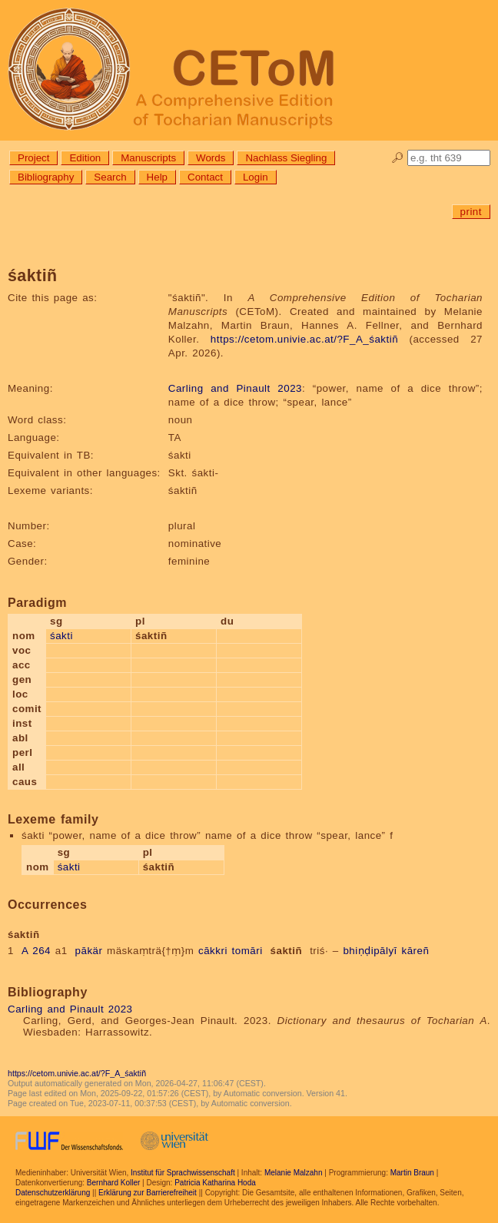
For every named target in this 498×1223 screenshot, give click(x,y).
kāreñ (416, 950)
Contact (205, 177)
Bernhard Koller (113, 1182)
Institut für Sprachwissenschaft (183, 1172)
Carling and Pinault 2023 (235, 388)
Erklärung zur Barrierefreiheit (147, 1192)
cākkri (212, 950)
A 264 (36, 950)
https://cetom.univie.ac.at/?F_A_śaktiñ (304, 339)
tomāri (247, 950)
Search (110, 177)
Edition (85, 158)
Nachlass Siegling (286, 158)
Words (210, 158)
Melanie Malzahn (293, 1172)
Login (255, 177)
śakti (61, 635)
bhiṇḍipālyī (370, 950)
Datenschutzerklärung (52, 1192)
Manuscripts (148, 158)
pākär (89, 950)
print (471, 211)
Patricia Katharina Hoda (215, 1182)
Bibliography (46, 177)
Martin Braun (412, 1172)
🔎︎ (397, 158)
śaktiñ (287, 950)
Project (33, 158)
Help (157, 177)
